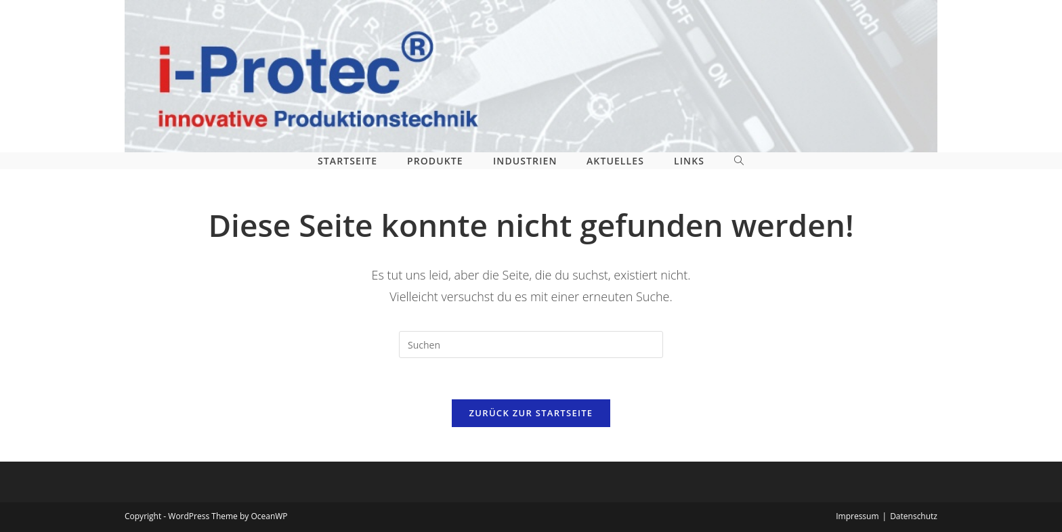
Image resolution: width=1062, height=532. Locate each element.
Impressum (857, 516)
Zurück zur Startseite (531, 413)
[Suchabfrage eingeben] (531, 344)
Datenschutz (913, 516)
